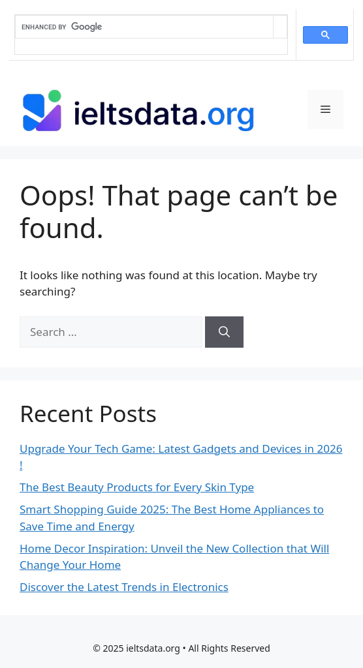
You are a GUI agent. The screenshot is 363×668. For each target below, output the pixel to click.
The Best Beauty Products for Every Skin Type (137, 486)
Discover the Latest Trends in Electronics (124, 586)
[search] (144, 27)
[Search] (224, 332)
